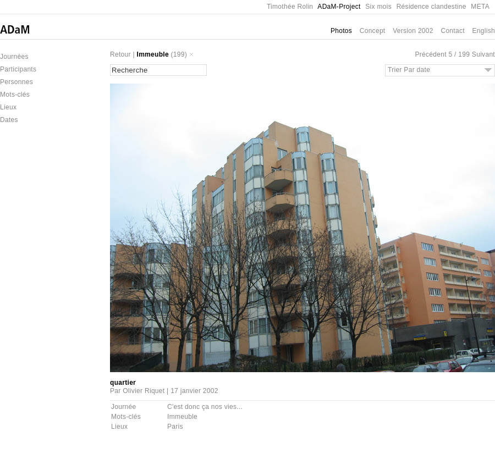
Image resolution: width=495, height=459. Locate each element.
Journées (14, 56)
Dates (9, 120)
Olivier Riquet (143, 391)
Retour (120, 54)
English (483, 31)
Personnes (16, 82)
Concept (373, 31)
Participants (18, 69)
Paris (175, 426)
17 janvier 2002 (194, 391)
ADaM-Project (338, 6)
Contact (452, 31)
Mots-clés (15, 94)
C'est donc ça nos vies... (205, 407)
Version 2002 (413, 31)
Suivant (483, 54)
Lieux (8, 107)
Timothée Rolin (290, 6)
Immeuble (153, 54)
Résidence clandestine (431, 6)
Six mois (378, 6)
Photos (341, 31)
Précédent (430, 54)
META (480, 6)
